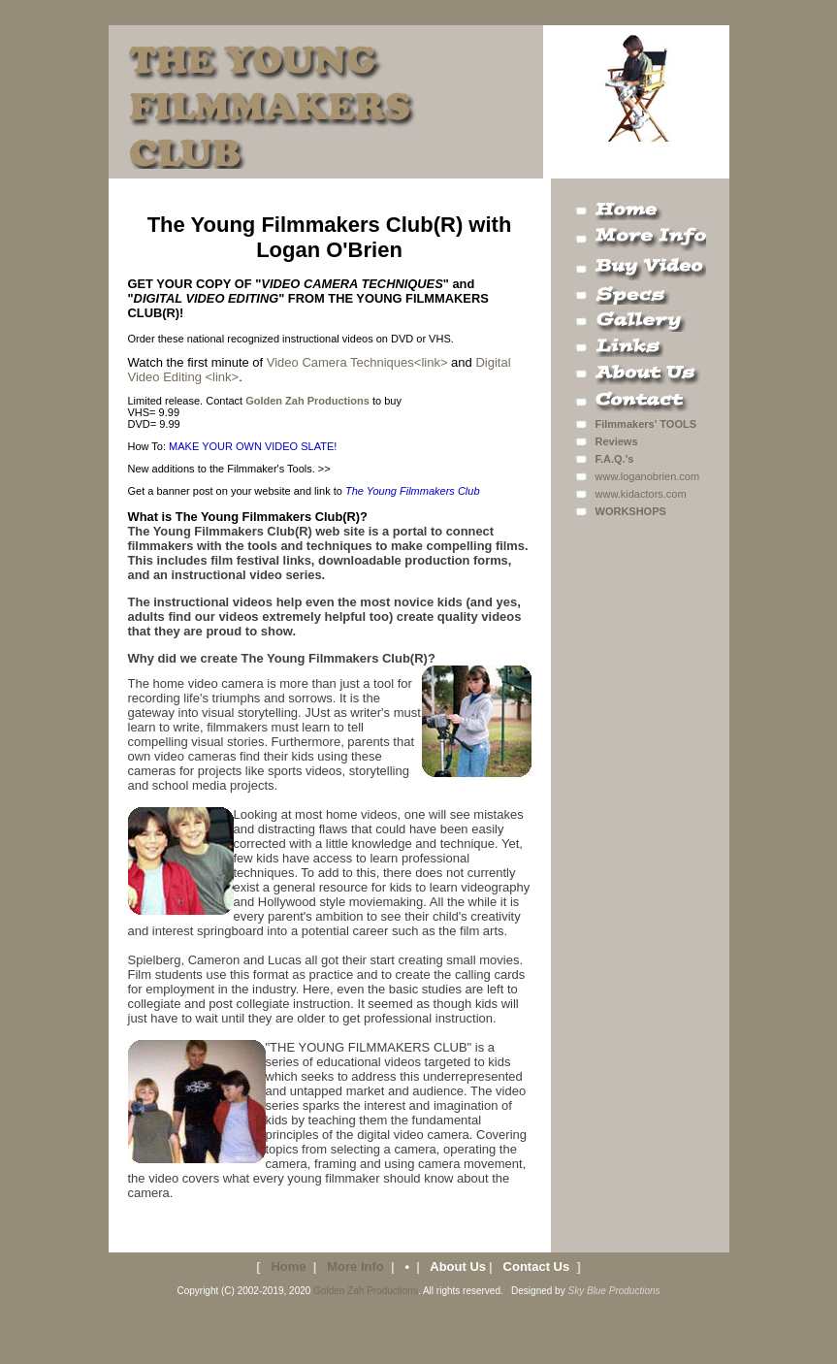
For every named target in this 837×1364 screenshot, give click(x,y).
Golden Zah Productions (365, 1290)
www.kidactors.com (641, 494)
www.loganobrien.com (648, 476)
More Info (355, 1266)
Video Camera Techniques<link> (355, 362)
